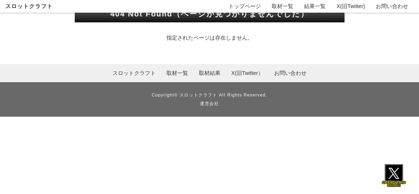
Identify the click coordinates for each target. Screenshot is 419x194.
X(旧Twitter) (350, 6)
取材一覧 (282, 6)
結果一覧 (315, 6)
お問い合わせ (392, 6)
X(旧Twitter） (247, 73)
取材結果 (209, 73)
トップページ (245, 6)
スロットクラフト (29, 6)
